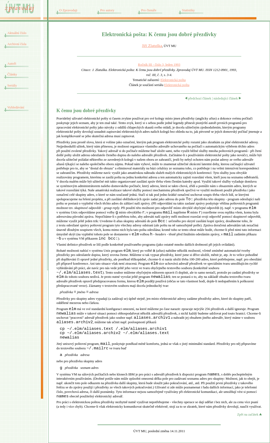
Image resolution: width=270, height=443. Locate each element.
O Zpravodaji (68, 10)
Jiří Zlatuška (152, 45)
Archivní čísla (16, 44)
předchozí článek (198, 98)
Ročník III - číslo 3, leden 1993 (159, 64)
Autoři (11, 63)
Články (12, 74)
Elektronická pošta (173, 80)
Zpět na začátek (249, 414)
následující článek (227, 98)
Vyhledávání (15, 107)
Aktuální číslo (16, 33)
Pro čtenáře (148, 10)
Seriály (12, 85)
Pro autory (107, 10)
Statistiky (188, 10)
